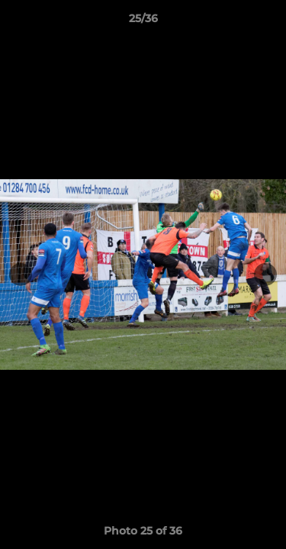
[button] (268, 22)
